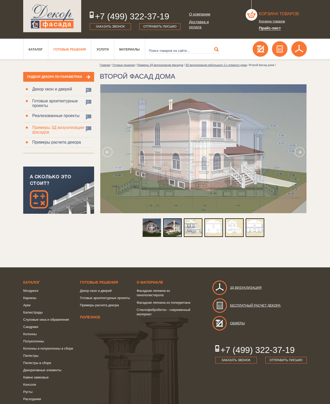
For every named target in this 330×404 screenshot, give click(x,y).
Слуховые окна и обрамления (46, 319)
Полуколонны (33, 341)
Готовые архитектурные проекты (55, 103)
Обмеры (228, 323)
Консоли (29, 384)
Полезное (90, 317)
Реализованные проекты (55, 115)
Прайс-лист (270, 28)
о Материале (150, 282)
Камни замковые (36, 377)
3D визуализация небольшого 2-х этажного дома (216, 65)
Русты (27, 392)
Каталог (36, 49)
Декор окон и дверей (52, 89)
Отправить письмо (160, 26)
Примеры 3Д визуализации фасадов (58, 129)
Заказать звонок (110, 26)
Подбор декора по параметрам (54, 77)
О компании (199, 14)
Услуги (102, 49)
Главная (105, 65)
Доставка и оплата (199, 24)
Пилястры (30, 356)
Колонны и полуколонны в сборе (48, 348)
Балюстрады (33, 312)
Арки (26, 305)
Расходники (32, 399)
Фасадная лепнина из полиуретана (163, 302)
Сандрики (30, 327)
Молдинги (30, 291)
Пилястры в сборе (37, 363)
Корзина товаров (279, 14)
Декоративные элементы (42, 370)
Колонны (30, 334)
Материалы (129, 49)
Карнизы (29, 298)
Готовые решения (69, 49)
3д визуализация (237, 288)
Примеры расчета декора (56, 142)
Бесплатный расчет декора (246, 305)
